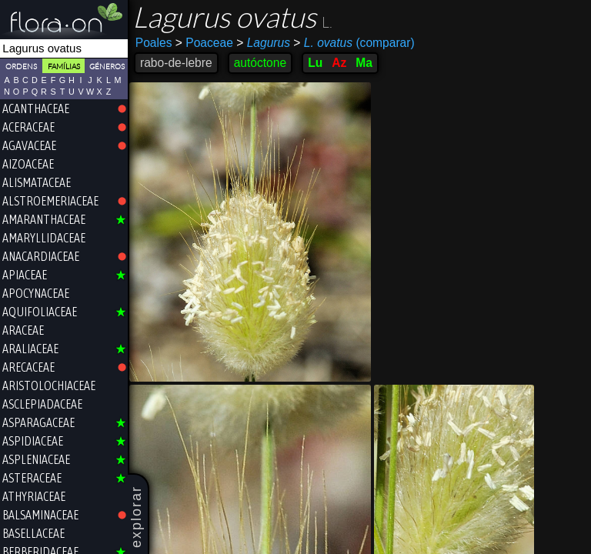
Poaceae (204, 42)
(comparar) (353, 43)
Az (339, 62)
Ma (364, 62)
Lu (315, 62)
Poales (153, 42)
